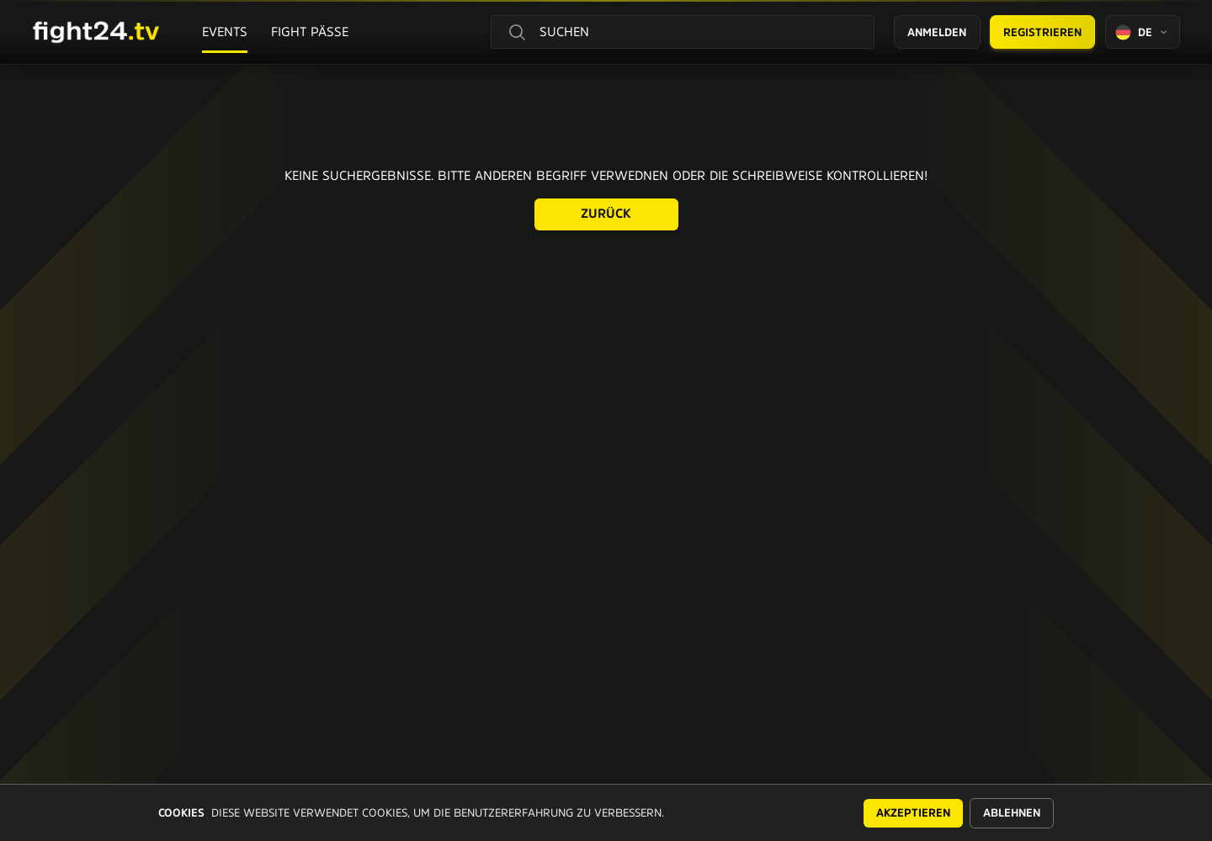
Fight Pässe (309, 31)
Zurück (606, 213)
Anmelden (936, 32)
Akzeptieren (913, 812)
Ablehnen (1011, 812)
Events (224, 31)
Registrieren (1042, 32)
